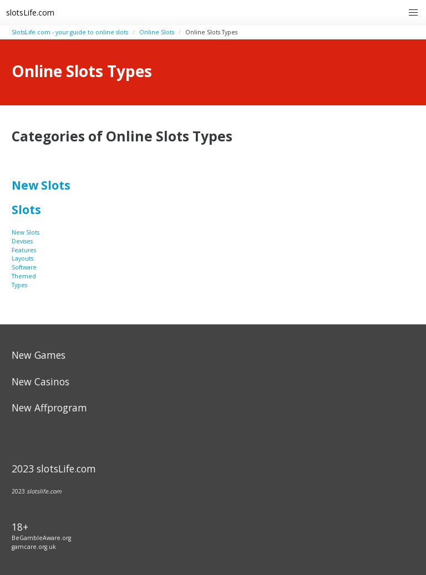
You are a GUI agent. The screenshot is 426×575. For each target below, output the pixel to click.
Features (24, 250)
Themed (24, 276)
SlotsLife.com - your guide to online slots (70, 32)
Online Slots (156, 32)
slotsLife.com (30, 12)
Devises (22, 241)
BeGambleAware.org (41, 538)
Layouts (22, 258)
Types (19, 285)
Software (24, 267)
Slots (26, 209)
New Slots (41, 185)
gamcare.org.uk (34, 547)
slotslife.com (44, 491)
